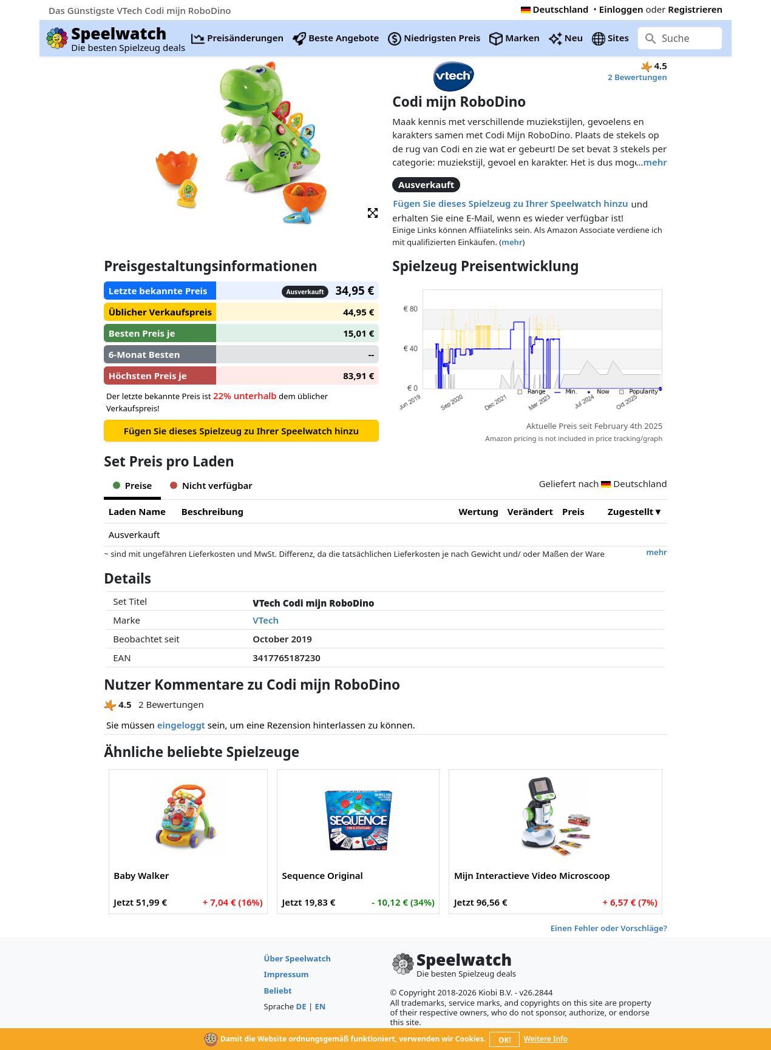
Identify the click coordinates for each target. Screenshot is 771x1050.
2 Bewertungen (637, 77)
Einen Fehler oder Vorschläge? (609, 928)
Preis (573, 511)
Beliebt (278, 990)
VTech (266, 620)
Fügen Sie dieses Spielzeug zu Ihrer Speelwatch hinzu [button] (510, 203)
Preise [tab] (132, 485)
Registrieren (695, 9)
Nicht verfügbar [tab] (211, 485)
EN (320, 1006)
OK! (504, 1040)
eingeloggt (181, 725)
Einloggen (621, 9)
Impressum (286, 974)
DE (301, 1006)
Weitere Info (546, 1039)
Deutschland (555, 9)
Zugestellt (630, 511)
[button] (373, 212)
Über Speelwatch (297, 958)
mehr (655, 162)
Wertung (478, 511)
